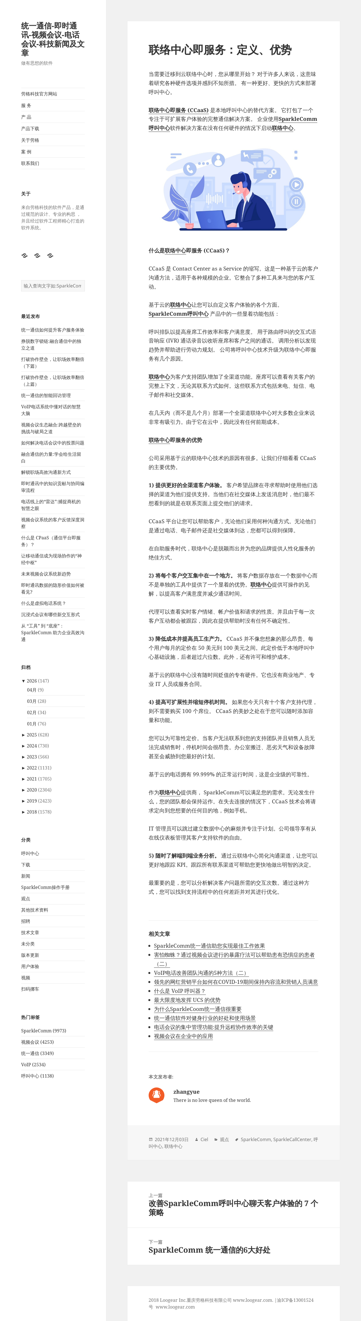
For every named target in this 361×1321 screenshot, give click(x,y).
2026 (32, 681)
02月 (32, 712)
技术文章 (30, 932)
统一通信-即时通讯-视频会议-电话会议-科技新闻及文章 (53, 39)
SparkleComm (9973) (43, 1031)
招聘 (25, 921)
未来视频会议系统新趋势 (46, 574)
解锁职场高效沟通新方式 (46, 472)
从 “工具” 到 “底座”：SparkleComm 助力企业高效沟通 (52, 632)
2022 (32, 768)
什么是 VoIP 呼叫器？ (180, 991)
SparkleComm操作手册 (45, 887)
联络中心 (175, 250)
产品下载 (30, 128)
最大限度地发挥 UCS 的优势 (187, 1000)
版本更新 (30, 955)
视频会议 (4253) (37, 1042)
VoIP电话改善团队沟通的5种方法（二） (201, 972)
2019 (32, 801)
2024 (32, 746)
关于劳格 (30, 140)
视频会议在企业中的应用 (183, 1036)
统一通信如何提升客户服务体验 (52, 330)
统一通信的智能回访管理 (46, 395)
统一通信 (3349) (37, 1053)
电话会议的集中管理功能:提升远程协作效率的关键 (213, 1027)
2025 (32, 735)
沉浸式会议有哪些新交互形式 (50, 614)
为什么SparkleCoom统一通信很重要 (198, 1009)
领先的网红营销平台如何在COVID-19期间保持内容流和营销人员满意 (236, 982)
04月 (32, 690)
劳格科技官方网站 (39, 94)
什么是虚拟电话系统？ (43, 603)
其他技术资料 (34, 910)
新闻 (25, 876)
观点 (25, 898)
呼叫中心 (30, 853)
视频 (25, 978)
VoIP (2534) (33, 1064)
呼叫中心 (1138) (37, 1076)
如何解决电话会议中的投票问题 (52, 443)
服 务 (26, 105)
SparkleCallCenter (292, 1139)
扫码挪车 (30, 989)
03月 (32, 701)
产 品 (26, 117)
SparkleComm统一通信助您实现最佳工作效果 (209, 945)
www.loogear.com (175, 1307)
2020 (32, 790)
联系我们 (30, 163)
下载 (25, 865)
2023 (32, 757)
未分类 (28, 944)
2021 (32, 779)
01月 (32, 724)
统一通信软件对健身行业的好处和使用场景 (205, 1018)
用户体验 (30, 966)
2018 (32, 812)
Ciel (204, 1139)
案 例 (26, 152)
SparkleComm (256, 1139)
